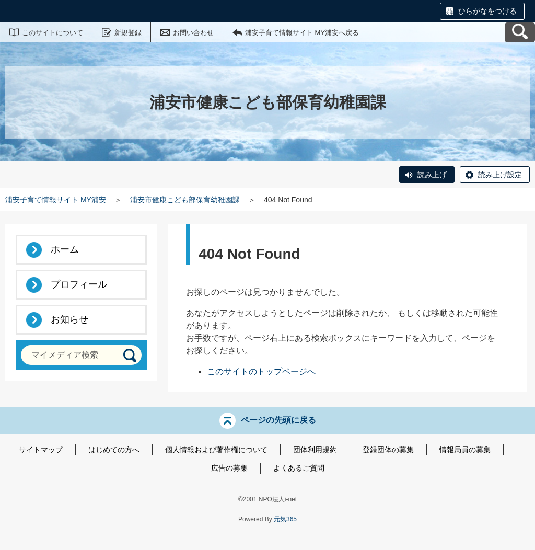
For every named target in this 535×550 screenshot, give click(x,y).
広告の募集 (229, 468)
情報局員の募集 (465, 449)
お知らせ (69, 319)
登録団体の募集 (388, 449)
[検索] (129, 355)
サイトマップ (41, 449)
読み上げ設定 (500, 174)
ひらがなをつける (487, 11)
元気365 (285, 519)
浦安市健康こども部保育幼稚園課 (185, 200)
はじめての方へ (113, 449)
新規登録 (128, 33)
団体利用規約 (315, 449)
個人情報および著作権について (216, 449)
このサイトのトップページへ (261, 371)
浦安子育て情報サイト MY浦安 (55, 200)
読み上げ (432, 174)
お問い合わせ (193, 33)
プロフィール (79, 284)
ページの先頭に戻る (278, 420)
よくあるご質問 (298, 468)
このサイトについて (52, 33)
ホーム (65, 249)
